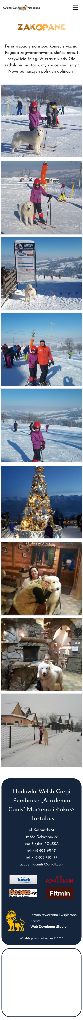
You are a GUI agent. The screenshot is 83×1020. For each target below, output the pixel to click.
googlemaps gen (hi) (40, 1013)
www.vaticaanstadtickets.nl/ (44, 1013)
